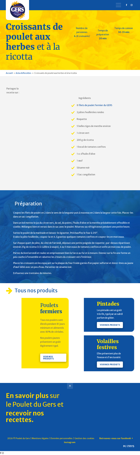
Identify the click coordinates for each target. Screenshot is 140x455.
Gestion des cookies (84, 438)
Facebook (35, 89)
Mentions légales (40, 438)
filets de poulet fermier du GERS (95, 105)
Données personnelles (61, 438)
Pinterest (29, 89)
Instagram (69, 442)
